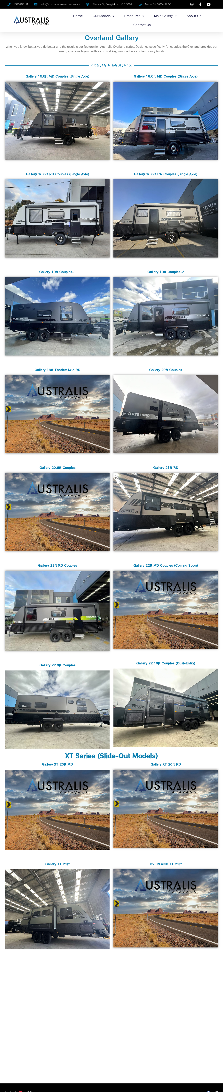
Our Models (103, 15)
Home (78, 16)
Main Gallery (165, 15)
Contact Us (142, 25)
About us (194, 16)
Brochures (134, 15)
